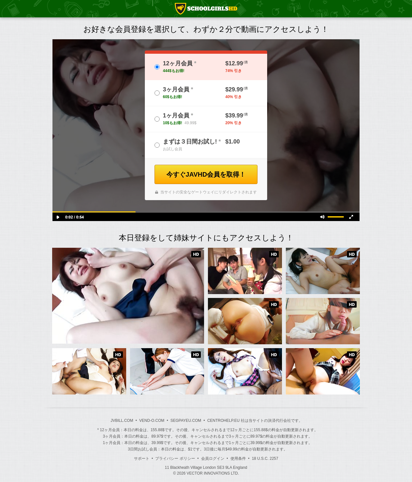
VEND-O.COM (151, 420)
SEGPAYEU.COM (185, 420)
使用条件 (238, 458)
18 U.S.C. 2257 (265, 458)
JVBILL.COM (122, 420)
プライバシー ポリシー (175, 458)
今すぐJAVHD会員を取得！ (206, 174)
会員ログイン (212, 458)
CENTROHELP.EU (223, 420)
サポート (141, 458)
